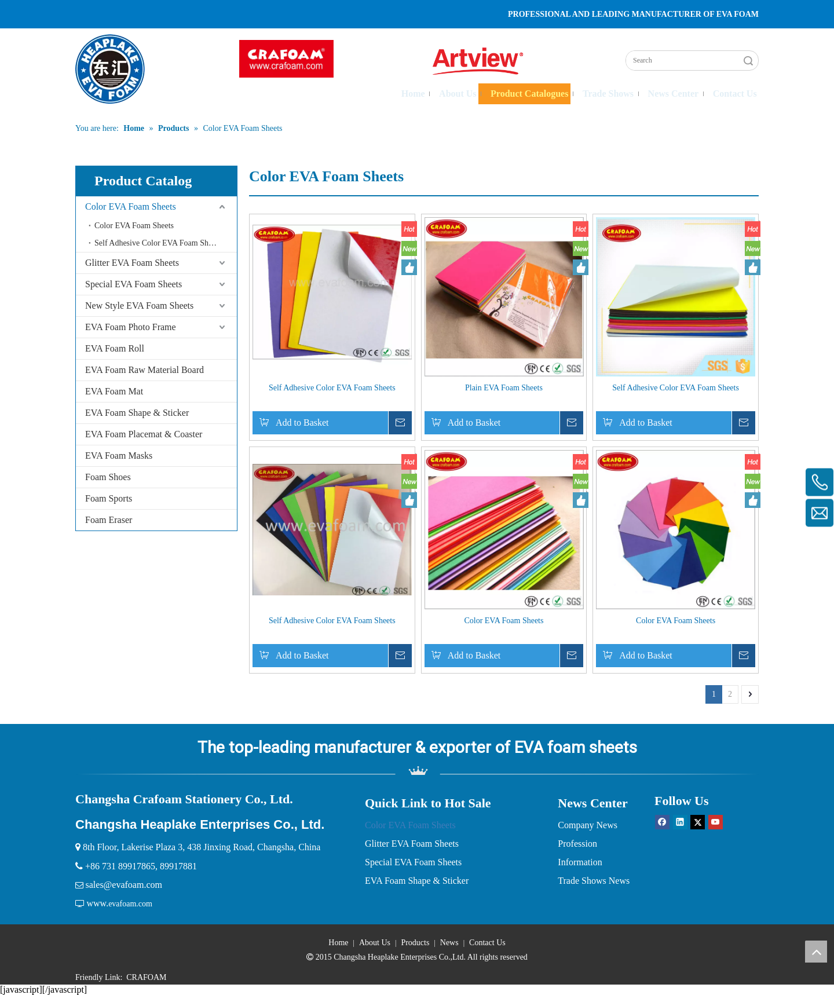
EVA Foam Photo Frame (130, 327)
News (449, 942)
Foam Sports (108, 498)
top (816, 952)
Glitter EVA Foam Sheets (132, 263)
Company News (587, 825)
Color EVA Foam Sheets (130, 206)
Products (415, 942)
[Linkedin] (680, 821)
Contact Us (487, 942)
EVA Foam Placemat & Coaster (143, 434)
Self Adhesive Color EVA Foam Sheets (157, 243)
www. (98, 903)
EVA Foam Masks (118, 455)
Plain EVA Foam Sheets (504, 387)
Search (748, 60)
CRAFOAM (146, 977)
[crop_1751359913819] (286, 59)
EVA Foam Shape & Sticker (137, 413)
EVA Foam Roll (114, 348)
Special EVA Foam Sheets (133, 284)
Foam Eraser (108, 520)
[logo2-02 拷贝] (484, 61)
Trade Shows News (594, 881)
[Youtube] (715, 821)
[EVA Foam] (417, 770)
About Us (374, 942)
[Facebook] (662, 821)
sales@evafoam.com (124, 885)
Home (338, 942)
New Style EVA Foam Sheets (139, 305)
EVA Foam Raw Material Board (144, 370)
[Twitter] (697, 821)
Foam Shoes (108, 477)
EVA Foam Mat (114, 391)
